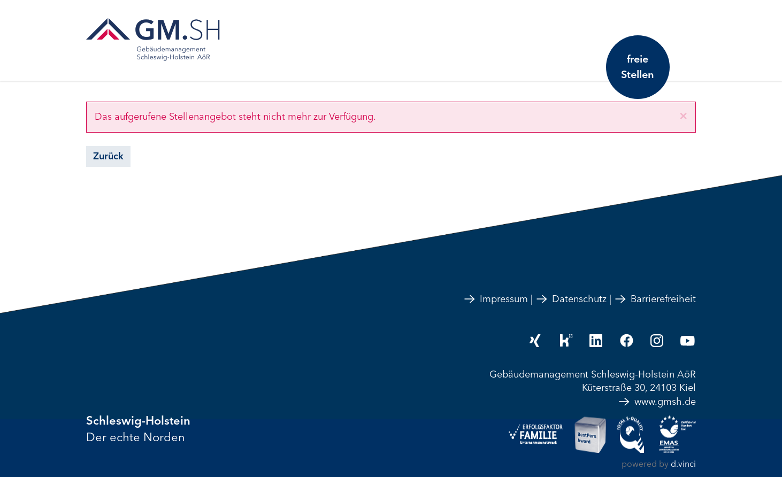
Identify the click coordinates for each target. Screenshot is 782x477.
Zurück (108, 156)
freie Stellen (637, 66)
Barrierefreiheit (655, 299)
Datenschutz (571, 299)
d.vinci (683, 464)
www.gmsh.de (657, 402)
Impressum (495, 299)
